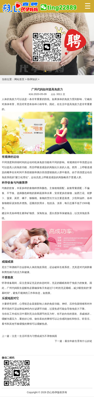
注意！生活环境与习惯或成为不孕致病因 (34, 336)
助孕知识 (32, 79)
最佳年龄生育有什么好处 (78, 341)
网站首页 (19, 79)
